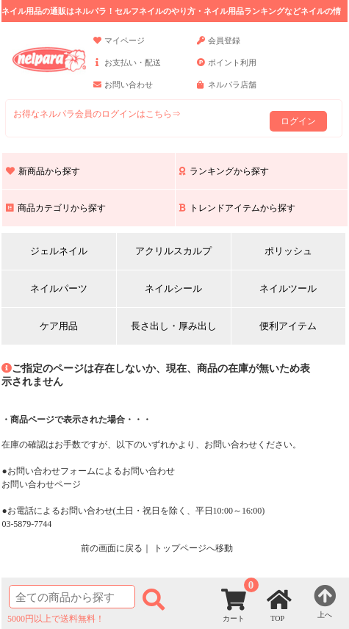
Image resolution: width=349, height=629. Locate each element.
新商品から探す (43, 171)
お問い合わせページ (41, 484)
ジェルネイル (58, 250)
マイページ (119, 47)
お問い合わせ (123, 91)
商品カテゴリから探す (56, 208)
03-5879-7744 (26, 524)
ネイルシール (173, 288)
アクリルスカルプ (173, 250)
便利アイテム (288, 325)
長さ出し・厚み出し (174, 325)
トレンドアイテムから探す (237, 208)
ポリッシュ (288, 250)
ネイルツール (288, 288)
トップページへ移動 (193, 548)
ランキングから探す (224, 171)
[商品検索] (71, 596)
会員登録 (218, 47)
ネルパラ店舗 (226, 91)
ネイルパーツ (58, 288)
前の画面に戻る (112, 548)
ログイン (298, 121)
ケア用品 (59, 325)
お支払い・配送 (127, 69)
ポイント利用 (226, 69)
